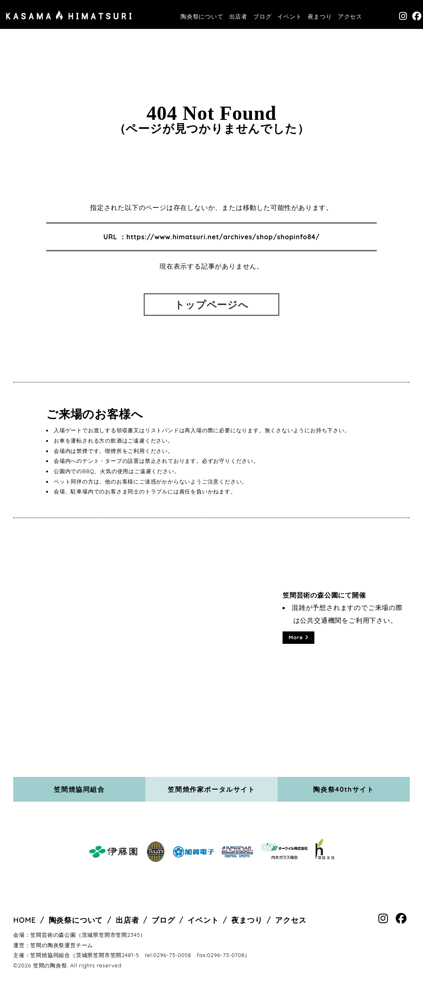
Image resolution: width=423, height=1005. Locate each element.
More (299, 637)
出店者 (238, 16)
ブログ (262, 16)
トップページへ (211, 304)
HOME (24, 920)
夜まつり (320, 16)
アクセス (350, 16)
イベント (289, 16)
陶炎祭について (202, 16)
